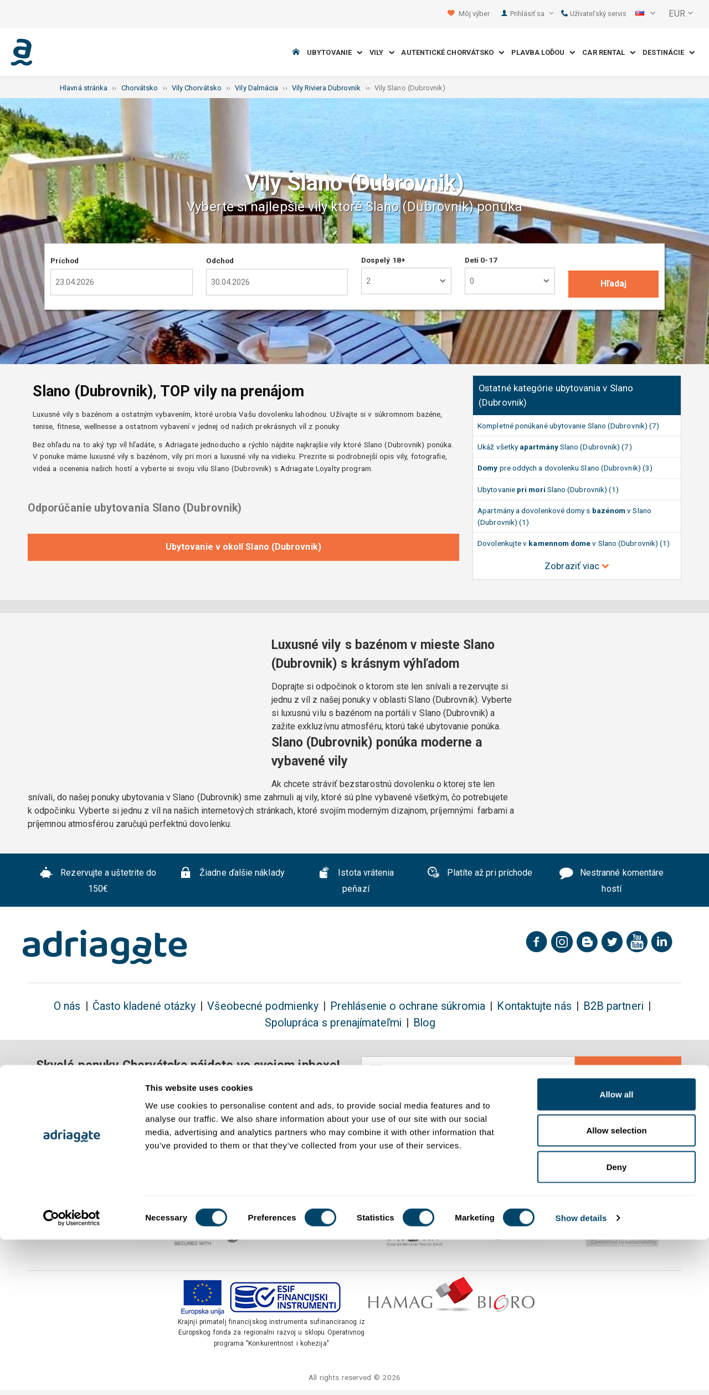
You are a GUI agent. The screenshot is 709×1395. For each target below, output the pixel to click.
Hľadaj (613, 283)
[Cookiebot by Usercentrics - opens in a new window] (71, 1373)
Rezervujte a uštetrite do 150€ (98, 880)
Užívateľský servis (594, 13)
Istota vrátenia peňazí (355, 880)
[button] (645, 14)
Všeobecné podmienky (262, 1006)
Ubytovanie (334, 52)
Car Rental (608, 52)
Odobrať (628, 1070)
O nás (67, 1006)
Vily (381, 52)
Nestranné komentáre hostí (611, 880)
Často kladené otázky (144, 1006)
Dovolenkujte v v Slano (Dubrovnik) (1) (573, 543)
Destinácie (669, 52)
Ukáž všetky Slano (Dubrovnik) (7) (554, 446)
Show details (581, 1373)
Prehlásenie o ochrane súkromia (407, 1006)
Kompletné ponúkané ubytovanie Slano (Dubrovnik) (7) (568, 425)
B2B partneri (613, 1006)
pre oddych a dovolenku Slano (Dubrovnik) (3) (565, 467)
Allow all (617, 1249)
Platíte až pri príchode (480, 874)
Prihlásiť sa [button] (531, 13)
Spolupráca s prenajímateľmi (333, 1022)
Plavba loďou (543, 52)
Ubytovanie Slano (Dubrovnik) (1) (548, 489)
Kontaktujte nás (534, 1006)
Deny (617, 1322)
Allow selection (616, 1286)
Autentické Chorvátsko (452, 52)
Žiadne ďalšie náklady (232, 874)
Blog (424, 1022)
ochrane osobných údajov (447, 1114)
